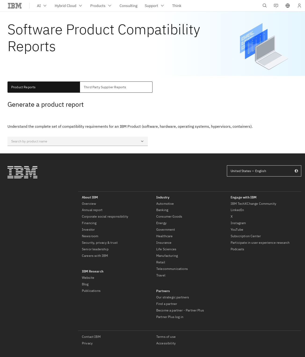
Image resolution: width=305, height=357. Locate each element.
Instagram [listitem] (238, 223)
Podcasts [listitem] (237, 249)
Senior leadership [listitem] (95, 249)
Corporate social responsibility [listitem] (105, 216)
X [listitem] (232, 216)
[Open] (142, 141)
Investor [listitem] (88, 229)
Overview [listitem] (89, 203)
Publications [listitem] (91, 291)
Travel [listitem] (160, 275)
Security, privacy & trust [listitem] (100, 242)
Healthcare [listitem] (164, 236)
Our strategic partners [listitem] (172, 297)
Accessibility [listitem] (166, 343)
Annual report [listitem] (92, 210)
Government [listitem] (165, 229)
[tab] (43, 87)
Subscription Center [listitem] (246, 236)
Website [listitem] (88, 278)
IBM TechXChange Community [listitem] (253, 203)
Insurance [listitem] (163, 242)
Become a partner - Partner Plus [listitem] (180, 310)
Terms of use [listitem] (166, 337)
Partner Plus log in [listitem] (169, 317)
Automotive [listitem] (165, 203)
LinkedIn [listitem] (237, 210)
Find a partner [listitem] (166, 304)
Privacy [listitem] (87, 343)
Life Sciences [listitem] (166, 249)
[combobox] (77, 141)
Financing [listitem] (89, 223)
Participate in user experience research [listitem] (260, 242)
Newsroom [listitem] (90, 236)
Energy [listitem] (161, 223)
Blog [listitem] (85, 284)
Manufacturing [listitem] (167, 256)
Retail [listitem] (160, 262)
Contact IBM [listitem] (91, 337)
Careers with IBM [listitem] (95, 256)
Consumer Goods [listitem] (169, 216)
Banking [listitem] (162, 210)
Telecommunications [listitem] (172, 269)
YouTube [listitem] (237, 229)
